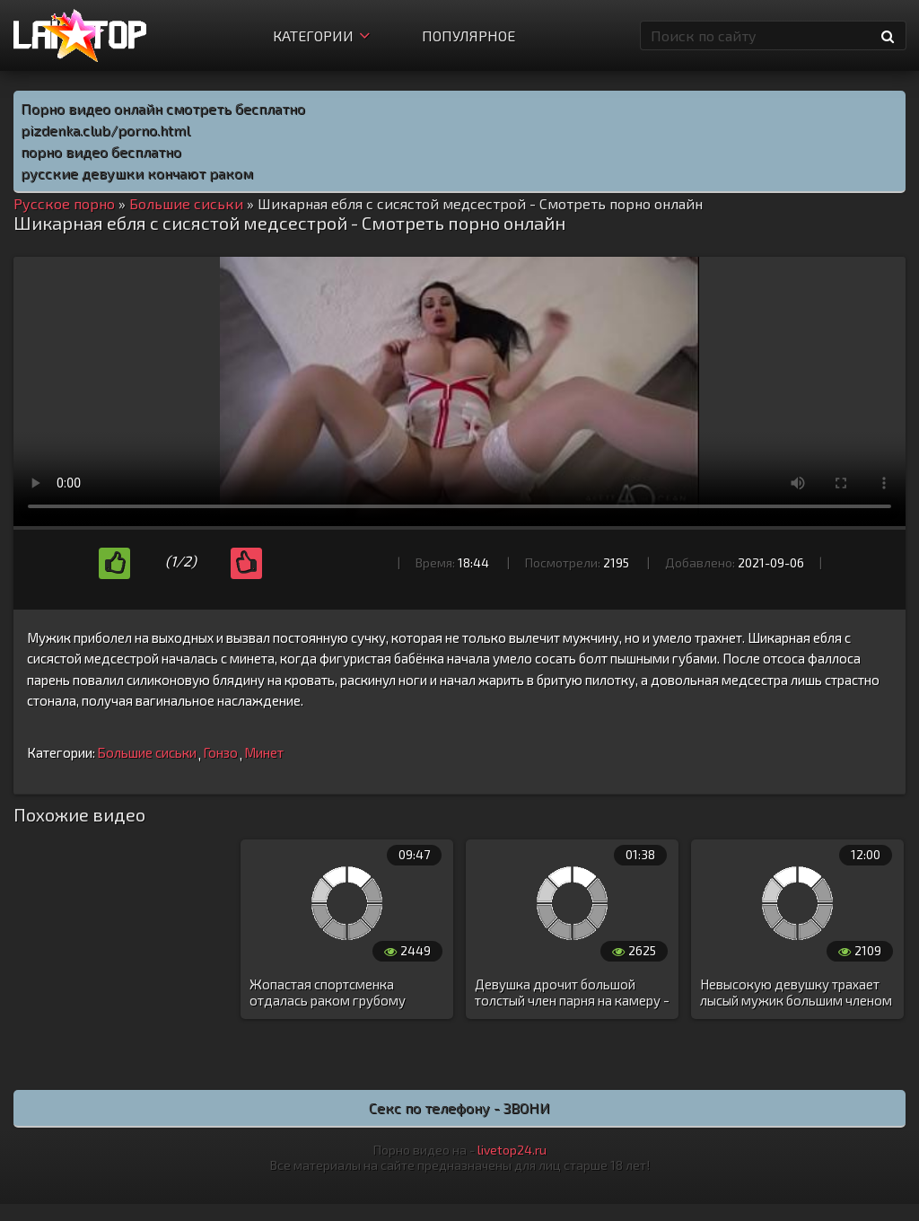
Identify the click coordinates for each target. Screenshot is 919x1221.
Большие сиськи (147, 752)
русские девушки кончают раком (137, 172)
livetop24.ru (512, 1149)
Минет (264, 752)
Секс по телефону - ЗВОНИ (459, 1107)
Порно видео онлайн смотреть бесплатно (163, 108)
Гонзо (220, 752)
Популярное (468, 35)
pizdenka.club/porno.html (105, 129)
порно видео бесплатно (101, 151)
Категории (321, 35)
